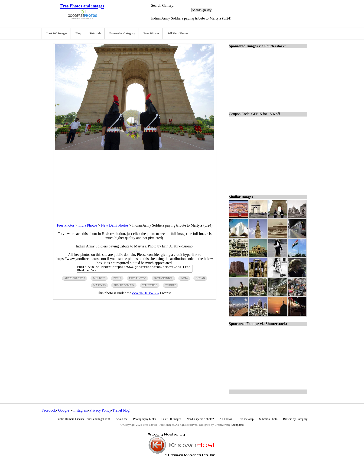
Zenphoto (238, 424)
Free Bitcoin (151, 33)
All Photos (225, 419)
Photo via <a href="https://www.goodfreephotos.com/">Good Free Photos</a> (134, 269)
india (184, 279)
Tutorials (95, 33)
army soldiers (74, 279)
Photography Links (144, 419)
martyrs (99, 286)
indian (200, 279)
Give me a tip (245, 419)
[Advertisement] (134, 182)
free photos (137, 279)
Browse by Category (122, 33)
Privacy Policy (100, 410)
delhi (117, 279)
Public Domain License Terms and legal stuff (83, 419)
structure (149, 286)
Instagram (80, 410)
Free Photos (66, 225)
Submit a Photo (268, 419)
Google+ (64, 410)
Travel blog (121, 410)
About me (122, 419)
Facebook (49, 410)
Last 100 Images (56, 33)
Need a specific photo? (200, 419)
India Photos (87, 225)
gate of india (163, 279)
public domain (124, 286)
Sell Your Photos (177, 33)
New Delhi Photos (114, 225)
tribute (170, 286)
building (99, 279)
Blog (78, 33)
